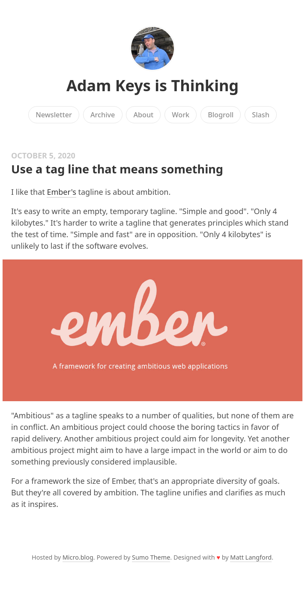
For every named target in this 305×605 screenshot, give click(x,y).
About (143, 114)
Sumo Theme (151, 557)
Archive (102, 114)
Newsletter (54, 114)
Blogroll (220, 114)
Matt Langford (251, 557)
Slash (260, 114)
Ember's (61, 192)
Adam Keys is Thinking (152, 85)
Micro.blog (78, 557)
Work (180, 114)
